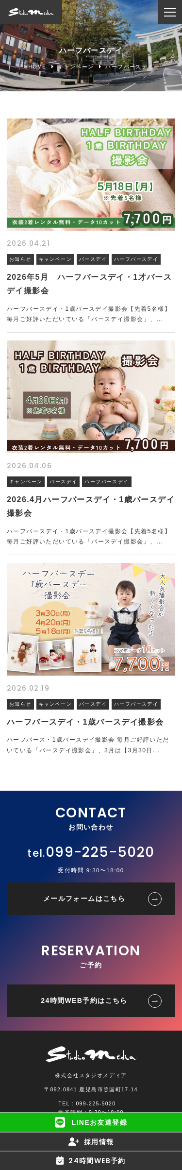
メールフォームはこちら (84, 898)
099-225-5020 (100, 852)
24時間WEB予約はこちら (84, 1000)
